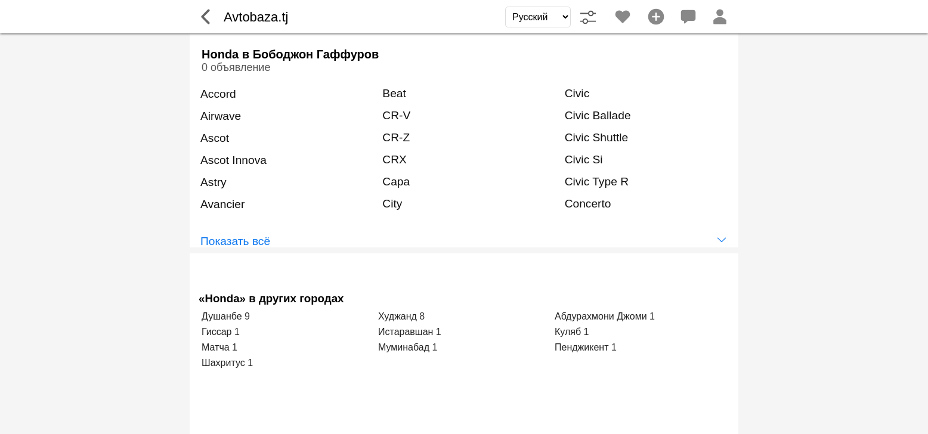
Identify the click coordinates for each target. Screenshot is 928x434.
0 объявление (236, 67)
